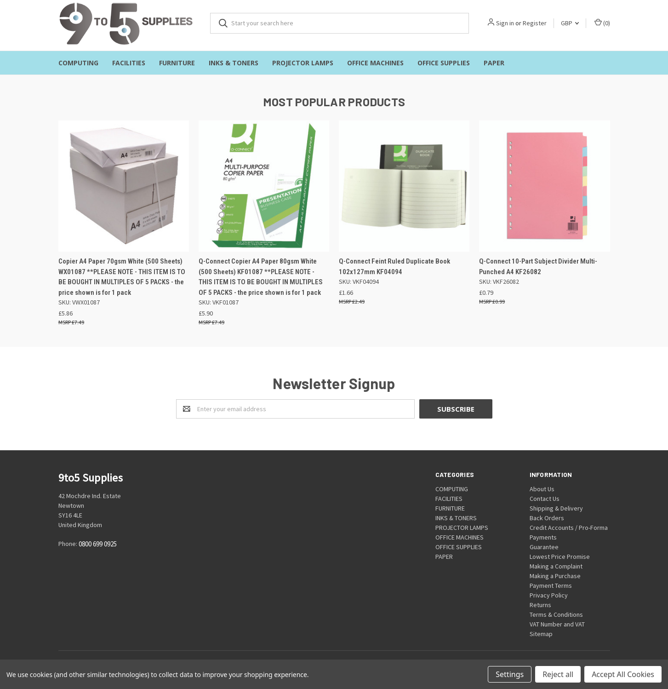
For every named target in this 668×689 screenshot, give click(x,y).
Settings (510, 674)
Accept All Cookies (623, 674)
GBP (570, 23)
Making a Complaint (556, 566)
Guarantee (544, 547)
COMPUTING (78, 62)
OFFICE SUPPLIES (443, 62)
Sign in (505, 23)
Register (535, 23)
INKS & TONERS (233, 62)
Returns (540, 605)
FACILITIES (128, 62)
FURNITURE (177, 62)
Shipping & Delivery (556, 508)
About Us (542, 489)
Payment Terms (551, 585)
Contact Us (545, 498)
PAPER (494, 62)
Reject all (557, 674)
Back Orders (547, 518)
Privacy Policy (549, 595)
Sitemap (541, 634)
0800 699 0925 (98, 544)
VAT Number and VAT (557, 624)
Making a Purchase (555, 576)
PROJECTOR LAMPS (302, 62)
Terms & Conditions (556, 614)
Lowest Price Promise (560, 556)
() (602, 22)
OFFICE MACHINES (375, 62)
